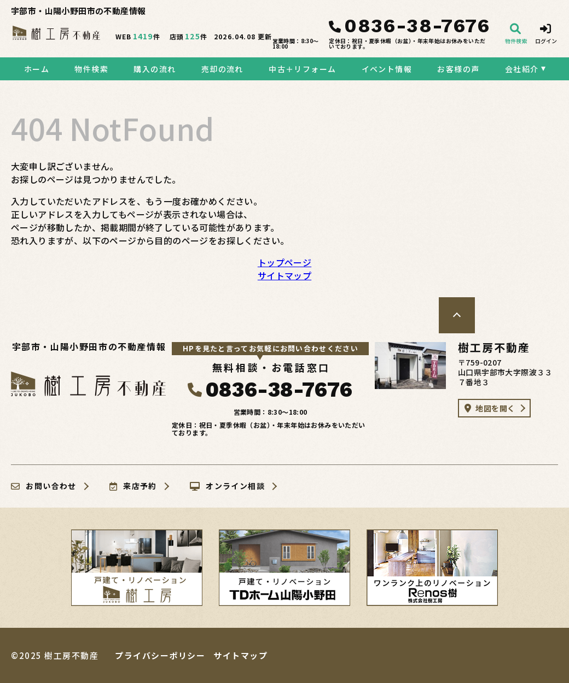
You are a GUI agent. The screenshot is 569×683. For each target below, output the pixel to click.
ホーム (36, 68)
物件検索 (91, 68)
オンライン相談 (227, 486)
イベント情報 (387, 68)
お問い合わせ (44, 486)
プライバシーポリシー (160, 655)
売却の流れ (222, 68)
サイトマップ (284, 275)
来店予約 (133, 486)
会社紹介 (522, 68)
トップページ (284, 262)
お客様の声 (458, 68)
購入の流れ (154, 68)
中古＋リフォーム (302, 68)
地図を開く (490, 408)
